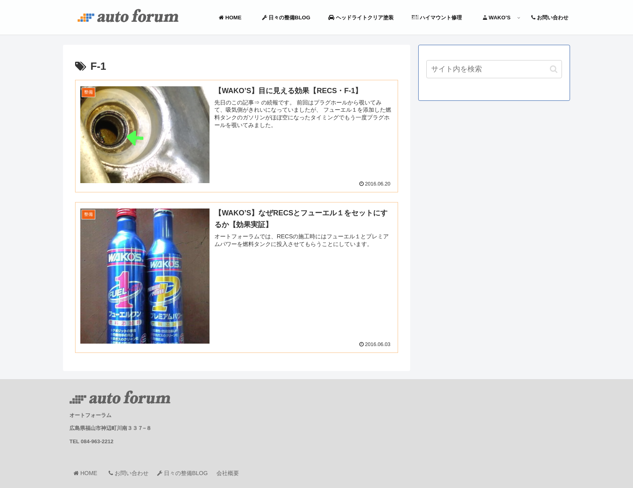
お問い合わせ (129, 473)
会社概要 (227, 473)
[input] (494, 69)
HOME (88, 473)
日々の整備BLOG (182, 473)
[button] (554, 69)
